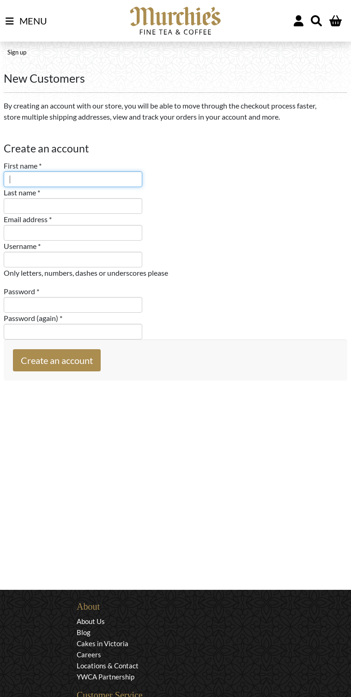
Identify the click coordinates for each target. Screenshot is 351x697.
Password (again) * (33, 318)
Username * (22, 246)
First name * (23, 165)
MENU (26, 21)
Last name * (22, 192)
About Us (91, 621)
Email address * (28, 219)
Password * (21, 291)
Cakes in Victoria (102, 643)
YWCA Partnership (105, 677)
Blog (84, 632)
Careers (89, 654)
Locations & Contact (108, 665)
